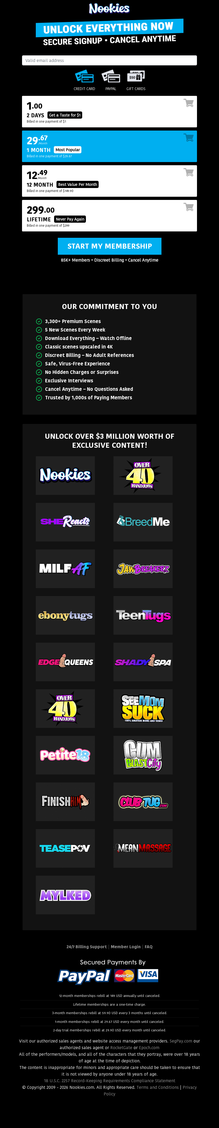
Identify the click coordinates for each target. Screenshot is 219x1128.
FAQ (148, 947)
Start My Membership (109, 246)
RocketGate (121, 1048)
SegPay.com (181, 1041)
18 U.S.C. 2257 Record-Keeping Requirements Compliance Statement (109, 1081)
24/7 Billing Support (87, 947)
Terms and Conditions (158, 1087)
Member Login (126, 947)
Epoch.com (149, 1048)
